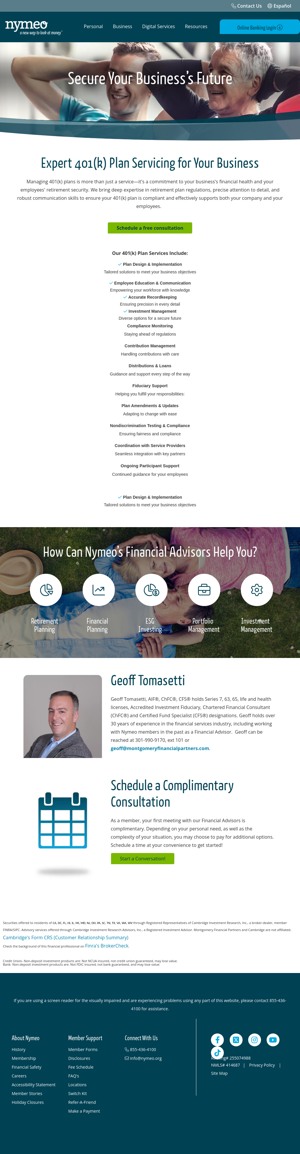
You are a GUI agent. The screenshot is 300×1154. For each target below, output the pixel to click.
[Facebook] (217, 1038)
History (18, 1048)
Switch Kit (77, 1092)
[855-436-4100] (150, 1048)
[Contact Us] (246, 6)
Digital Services (158, 26)
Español (279, 6)
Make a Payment (84, 1110)
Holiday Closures (28, 1101)
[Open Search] (222, 26)
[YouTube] (273, 1038)
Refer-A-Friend (82, 1101)
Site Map (219, 1072)
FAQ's (73, 1074)
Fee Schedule (80, 1066)
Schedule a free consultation (150, 227)
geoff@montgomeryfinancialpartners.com (160, 747)
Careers (19, 1074)
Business (122, 26)
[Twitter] (236, 1038)
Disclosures (79, 1057)
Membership (24, 1057)
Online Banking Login (266, 27)
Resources (196, 26)
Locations (77, 1083)
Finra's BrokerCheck (106, 944)
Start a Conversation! (143, 857)
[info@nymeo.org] (150, 1057)
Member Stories (27, 1092)
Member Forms (83, 1048)
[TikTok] (217, 1051)
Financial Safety (26, 1066)
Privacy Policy (262, 1064)
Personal (93, 26)
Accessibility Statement (34, 1083)
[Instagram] (254, 1038)
